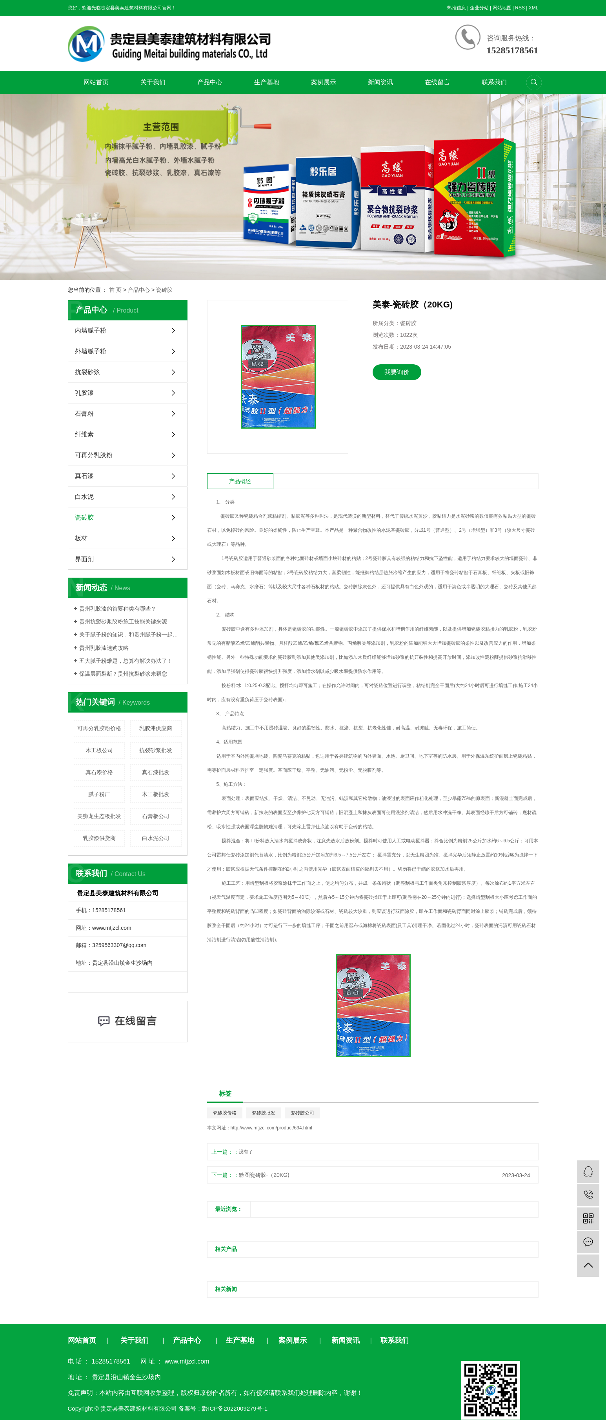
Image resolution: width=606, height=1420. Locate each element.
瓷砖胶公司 (302, 1113)
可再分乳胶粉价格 (99, 728)
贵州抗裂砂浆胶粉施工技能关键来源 (123, 621)
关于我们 (153, 82)
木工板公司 (99, 750)
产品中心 (209, 82)
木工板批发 (155, 794)
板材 (81, 538)
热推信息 (456, 8)
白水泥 (84, 496)
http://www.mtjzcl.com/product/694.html (271, 1128)
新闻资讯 (380, 82)
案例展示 (323, 82)
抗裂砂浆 (87, 372)
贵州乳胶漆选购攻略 (104, 648)
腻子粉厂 (99, 794)
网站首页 (96, 82)
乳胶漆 (84, 392)
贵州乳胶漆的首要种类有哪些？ (117, 608)
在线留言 (437, 82)
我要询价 (396, 372)
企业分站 (479, 8)
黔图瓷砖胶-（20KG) (264, 1175)
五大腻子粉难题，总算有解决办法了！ (126, 661)
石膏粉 (84, 413)
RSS (520, 8)
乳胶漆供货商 (99, 838)
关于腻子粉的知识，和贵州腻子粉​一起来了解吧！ (130, 634)
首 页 (115, 290)
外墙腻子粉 (90, 351)
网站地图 (502, 8)
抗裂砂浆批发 (155, 750)
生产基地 (266, 82)
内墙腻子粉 (90, 330)
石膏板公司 (155, 816)
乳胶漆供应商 (155, 728)
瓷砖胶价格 (225, 1113)
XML (534, 8)
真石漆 (84, 476)
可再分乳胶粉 (94, 455)
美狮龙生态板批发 (99, 816)
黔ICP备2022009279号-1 (235, 1408)
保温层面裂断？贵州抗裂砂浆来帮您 (123, 674)
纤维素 (84, 434)
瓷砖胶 (164, 290)
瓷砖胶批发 (263, 1113)
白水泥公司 (155, 838)
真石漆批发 (155, 772)
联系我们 (494, 82)
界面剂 (84, 559)
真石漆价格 (99, 772)
